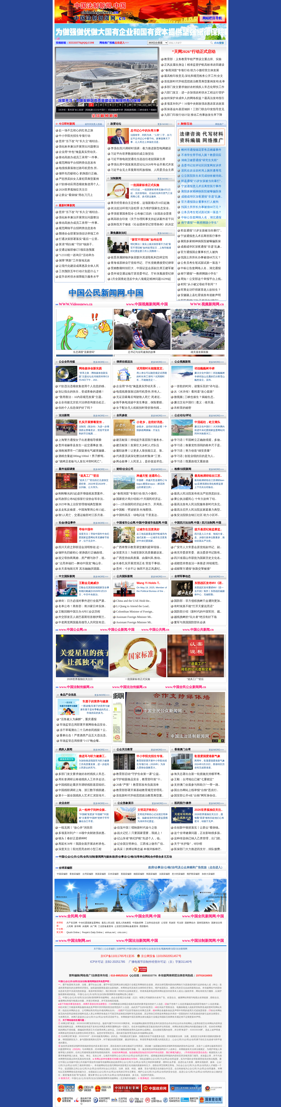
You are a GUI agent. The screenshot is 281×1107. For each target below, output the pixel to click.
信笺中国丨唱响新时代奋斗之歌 (137, 827)
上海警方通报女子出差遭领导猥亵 (79, 439)
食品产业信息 (68, 694)
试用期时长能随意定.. (150, 368)
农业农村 (64, 803)
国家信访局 (216, 922)
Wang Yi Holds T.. (148, 583)
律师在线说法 (124, 361)
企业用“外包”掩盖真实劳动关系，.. (138, 386)
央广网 (93, 926)
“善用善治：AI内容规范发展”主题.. (80, 396)
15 (154, 105)
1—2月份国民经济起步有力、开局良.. (139, 504)
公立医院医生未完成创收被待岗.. (202, 175)
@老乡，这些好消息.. (150, 422)
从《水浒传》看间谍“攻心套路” (72, 110)
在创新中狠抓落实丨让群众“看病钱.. (197, 827)
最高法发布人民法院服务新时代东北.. (197, 504)
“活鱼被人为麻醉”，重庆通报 (78, 719)
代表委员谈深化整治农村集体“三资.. (139, 456)
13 (144, 105)
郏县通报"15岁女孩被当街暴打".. (201, 180)
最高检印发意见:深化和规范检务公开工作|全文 (193, 75)
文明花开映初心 (147, 809)
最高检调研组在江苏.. (208, 475)
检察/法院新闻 (182, 468)
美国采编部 (100, 874)
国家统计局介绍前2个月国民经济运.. (139, 498)
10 (130, 105)
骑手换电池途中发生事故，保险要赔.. (139, 402)
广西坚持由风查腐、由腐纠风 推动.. (138, 557)
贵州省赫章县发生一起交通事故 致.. (81, 445)
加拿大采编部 (208, 874)
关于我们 (98, 948)
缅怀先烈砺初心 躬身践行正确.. (78, 173)
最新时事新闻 (67, 205)
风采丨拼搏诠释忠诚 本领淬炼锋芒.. (139, 849)
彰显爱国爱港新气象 (207, 756)
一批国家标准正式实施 (144, 185)
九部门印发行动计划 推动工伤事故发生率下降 (193, 114)
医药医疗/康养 (182, 803)
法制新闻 (115, 178)
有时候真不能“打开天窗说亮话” (194, 606)
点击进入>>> (122, 42)
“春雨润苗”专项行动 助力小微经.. (137, 493)
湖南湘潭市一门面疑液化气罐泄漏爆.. (82, 450)
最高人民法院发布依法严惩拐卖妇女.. (197, 493)
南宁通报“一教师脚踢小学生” (199, 222)
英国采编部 (126, 874)
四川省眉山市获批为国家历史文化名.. (197, 557)
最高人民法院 (108, 922)
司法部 (180, 922)
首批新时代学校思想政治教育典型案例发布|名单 (194, 81)
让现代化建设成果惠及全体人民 (79, 265)
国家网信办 (190, 922)
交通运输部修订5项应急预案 (77, 249)
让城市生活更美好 (148, 529)
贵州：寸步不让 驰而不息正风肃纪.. (138, 568)
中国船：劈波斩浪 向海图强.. (134, 509)
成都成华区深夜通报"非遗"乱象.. (201, 196)
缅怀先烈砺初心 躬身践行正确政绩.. (81, 552)
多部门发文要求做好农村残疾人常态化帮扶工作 (194, 86)
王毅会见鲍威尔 (89, 583)
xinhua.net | (110, 932)
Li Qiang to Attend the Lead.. (133, 606)
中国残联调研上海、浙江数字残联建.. (82, 790)
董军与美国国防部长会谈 (190, 622)
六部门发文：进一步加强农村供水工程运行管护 (194, 92)
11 (135, 105)
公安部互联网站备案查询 (126, 926)
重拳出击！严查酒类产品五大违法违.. (83, 735)
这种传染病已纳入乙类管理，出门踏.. (197, 838)
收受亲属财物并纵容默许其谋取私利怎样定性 (139, 257)
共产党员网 (71, 922)
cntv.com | (122, 932)
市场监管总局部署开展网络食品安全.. (83, 724)
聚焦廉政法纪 (118, 232)
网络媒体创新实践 (90, 368)
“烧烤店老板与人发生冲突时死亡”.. (80, 461)
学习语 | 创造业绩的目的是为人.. (194, 456)
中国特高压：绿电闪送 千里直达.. (137, 515)
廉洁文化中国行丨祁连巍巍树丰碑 (110, 110)
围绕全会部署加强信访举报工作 (79, 233)
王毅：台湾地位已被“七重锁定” (194, 779)
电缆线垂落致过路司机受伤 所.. (78, 168)
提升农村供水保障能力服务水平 (79, 276)
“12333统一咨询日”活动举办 (76, 255)
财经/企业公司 (124, 468)
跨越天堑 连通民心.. (149, 475)
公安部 (164, 922)
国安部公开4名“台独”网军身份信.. (195, 795)
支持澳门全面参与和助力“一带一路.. (197, 784)
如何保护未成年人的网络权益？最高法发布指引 (194, 98)
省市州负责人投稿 (93, 124)
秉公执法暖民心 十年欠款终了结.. (195, 498)
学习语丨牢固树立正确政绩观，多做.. (197, 439)
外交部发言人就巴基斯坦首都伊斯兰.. (82, 616)
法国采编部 (164, 874)
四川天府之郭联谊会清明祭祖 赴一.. (81, 547)
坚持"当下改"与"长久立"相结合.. (79, 141)
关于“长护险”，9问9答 (188, 843)
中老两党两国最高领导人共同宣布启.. (82, 622)
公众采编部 (109, 948)
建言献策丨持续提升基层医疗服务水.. (139, 439)
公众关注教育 (124, 749)
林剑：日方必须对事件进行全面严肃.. (82, 600)
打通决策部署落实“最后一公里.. (79, 238)
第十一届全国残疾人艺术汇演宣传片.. (82, 795)
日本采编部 (113, 874)
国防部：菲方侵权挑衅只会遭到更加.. (197, 600)
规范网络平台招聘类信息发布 (77, 162)
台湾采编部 (87, 874)
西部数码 (144, 926)
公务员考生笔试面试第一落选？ (201, 212)
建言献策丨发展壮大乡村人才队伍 (137, 445)
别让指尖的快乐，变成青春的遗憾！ (81, 391)
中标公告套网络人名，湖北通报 (201, 217)
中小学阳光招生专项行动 (74, 135)
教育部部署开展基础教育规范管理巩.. (139, 790)
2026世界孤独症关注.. (208, 809)
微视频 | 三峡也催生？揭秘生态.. (194, 396)
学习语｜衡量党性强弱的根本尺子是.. (197, 445)
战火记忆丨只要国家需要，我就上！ (140, 832)
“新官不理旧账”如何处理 (146, 239)
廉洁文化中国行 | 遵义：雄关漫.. (194, 402)
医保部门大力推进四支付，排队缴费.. (197, 849)
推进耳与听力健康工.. (92, 756)
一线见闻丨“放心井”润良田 (75, 827)
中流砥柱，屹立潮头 (207, 422)
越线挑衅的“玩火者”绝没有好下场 (195, 616)
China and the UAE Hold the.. (133, 600)
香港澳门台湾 (182, 749)
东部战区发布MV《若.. (208, 583)
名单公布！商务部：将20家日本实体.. (82, 606)
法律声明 (121, 948)
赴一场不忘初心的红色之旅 (76, 130)
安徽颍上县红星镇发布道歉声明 (201, 296)
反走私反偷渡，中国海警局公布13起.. (82, 509)
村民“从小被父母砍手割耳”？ (199, 285)
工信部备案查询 (105, 926)
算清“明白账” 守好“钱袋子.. (76, 244)
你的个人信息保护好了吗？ (75, 407)
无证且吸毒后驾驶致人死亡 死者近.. (138, 396)
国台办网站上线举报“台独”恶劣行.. (196, 790)
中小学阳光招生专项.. (150, 756)
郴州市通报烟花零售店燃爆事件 (201, 149)
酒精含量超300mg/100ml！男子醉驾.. (81, 456)
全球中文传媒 (84, 10)
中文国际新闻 (67, 576)
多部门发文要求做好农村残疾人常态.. (82, 773)
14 (149, 105)
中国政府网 (137, 922)
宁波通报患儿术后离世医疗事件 (201, 186)
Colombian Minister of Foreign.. (134, 611)
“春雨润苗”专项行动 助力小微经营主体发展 (191, 70)
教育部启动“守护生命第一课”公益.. (138, 773)
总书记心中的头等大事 (144, 130)
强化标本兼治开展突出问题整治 (79, 146)
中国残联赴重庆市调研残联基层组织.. (82, 784)
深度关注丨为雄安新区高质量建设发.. (139, 552)
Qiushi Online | (73, 932)
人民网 (69, 926)
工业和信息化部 (152, 922)
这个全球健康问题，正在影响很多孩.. (197, 832)
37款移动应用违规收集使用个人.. (79, 184)
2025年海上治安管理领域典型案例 (79, 504)
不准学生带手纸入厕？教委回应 (201, 154)
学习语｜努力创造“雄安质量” (192, 450)
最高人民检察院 (123, 922)
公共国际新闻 (124, 576)
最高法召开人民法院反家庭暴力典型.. (197, 509)
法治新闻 (64, 415)
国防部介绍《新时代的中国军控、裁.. (197, 611)
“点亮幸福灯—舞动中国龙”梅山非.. (80, 563)
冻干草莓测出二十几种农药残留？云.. (83, 729)
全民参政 (121, 415)
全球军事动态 (182, 576)
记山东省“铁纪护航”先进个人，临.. (139, 838)
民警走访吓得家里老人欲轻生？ (201, 291)
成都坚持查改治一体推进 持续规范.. (196, 563)
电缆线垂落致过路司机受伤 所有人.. (138, 391)
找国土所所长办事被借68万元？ (201, 206)
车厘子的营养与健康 (95, 701)
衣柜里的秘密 (182, 407)
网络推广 (219, 124)
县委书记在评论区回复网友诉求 (201, 165)
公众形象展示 (125, 803)
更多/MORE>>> (165, 124)
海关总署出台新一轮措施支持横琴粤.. (197, 773)
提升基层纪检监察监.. (208, 529)
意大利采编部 (178, 874)
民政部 (172, 922)
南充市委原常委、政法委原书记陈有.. (197, 552)
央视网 (85, 926)
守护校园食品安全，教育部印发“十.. (139, 779)
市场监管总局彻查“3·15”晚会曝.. (80, 740)
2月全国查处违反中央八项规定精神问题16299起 (141, 278)
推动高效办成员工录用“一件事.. (79, 157)
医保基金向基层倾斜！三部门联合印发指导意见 (194, 109)
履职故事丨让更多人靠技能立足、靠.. (139, 450)
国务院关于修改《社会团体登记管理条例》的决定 (142, 224)
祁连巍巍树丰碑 (204, 368)
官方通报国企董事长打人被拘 (199, 201)
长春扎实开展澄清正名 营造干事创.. (138, 563)
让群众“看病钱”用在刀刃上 (76, 194)
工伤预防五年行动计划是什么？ (79, 271)
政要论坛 (115, 123)
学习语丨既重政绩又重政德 (191, 461)
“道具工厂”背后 (89, 475)
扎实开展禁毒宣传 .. (91, 422)
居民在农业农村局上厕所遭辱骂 (201, 170)
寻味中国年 (86, 529)
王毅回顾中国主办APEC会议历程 (79, 611)
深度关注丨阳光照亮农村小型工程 (79, 849)
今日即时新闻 (67, 123)
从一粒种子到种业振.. (92, 809)
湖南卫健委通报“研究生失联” (199, 160)
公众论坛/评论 (182, 415)
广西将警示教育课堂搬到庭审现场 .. (138, 547)
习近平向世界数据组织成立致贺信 (132, 153)
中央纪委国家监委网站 (89, 922)
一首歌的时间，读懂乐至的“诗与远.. (197, 386)
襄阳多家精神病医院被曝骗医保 (201, 191)
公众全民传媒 (67, 361)
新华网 (77, 926)
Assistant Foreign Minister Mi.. (134, 616)
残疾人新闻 (65, 749)
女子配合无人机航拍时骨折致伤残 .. (138, 407)
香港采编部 (75, 874)
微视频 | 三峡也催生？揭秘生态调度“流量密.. (153, 110)
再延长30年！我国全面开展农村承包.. (82, 843)
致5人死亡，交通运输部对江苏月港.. (81, 515)
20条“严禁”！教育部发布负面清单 (137, 784)
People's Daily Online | (93, 932)
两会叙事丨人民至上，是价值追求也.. (139, 461)
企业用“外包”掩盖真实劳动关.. (78, 151)
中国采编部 (62, 874)
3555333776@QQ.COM (81, 42)
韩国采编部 (151, 874)
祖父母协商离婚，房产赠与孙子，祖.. (82, 557)
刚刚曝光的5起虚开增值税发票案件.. (81, 493)
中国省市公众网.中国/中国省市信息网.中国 (141, 522)
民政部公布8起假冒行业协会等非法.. (81, 498)
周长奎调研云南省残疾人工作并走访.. (82, 779)
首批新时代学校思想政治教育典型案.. (139, 795)
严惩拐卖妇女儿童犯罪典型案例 (79, 178)
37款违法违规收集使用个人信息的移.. (82, 386)
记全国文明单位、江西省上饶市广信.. (140, 843)
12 (139, 105)
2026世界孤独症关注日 (73, 189)
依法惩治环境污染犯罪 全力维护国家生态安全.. (140, 208)
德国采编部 (139, 874)
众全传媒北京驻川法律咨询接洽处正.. (82, 402)
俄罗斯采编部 (193, 874)
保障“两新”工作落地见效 (74, 260)
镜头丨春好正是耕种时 (72, 838)
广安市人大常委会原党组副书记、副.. (197, 547)
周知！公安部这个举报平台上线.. (201, 280)
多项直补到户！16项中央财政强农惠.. (82, 832)
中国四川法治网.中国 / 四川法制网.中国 (197, 522)
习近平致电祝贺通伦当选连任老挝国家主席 (138, 159)
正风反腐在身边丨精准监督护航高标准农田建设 (194, 64)
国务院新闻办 (203, 922)
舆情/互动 (186, 123)
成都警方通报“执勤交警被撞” (192, 568)
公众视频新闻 (182, 361)
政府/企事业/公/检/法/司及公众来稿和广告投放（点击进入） (186, 867)
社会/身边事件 (67, 522)
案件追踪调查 (67, 468)
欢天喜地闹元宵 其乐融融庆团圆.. (79, 568)
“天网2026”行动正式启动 (193, 51)
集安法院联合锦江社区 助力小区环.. (196, 515)
